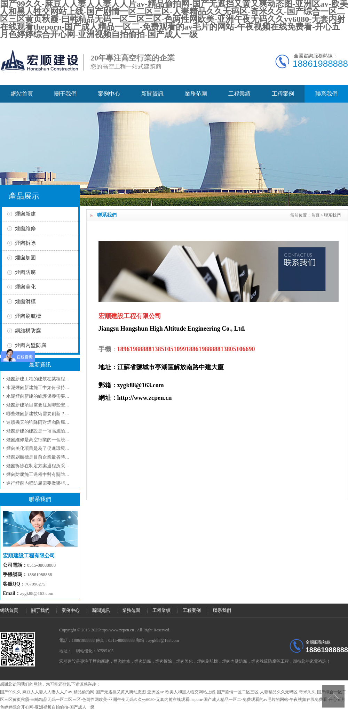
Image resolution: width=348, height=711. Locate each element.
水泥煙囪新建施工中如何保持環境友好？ (47, 387)
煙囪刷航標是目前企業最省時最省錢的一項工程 (53, 457)
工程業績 (239, 94)
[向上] (333, 696)
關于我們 (65, 94)
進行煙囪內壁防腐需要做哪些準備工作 (44, 483)
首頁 (315, 215)
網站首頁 (22, 94)
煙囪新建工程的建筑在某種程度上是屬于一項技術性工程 (62, 378)
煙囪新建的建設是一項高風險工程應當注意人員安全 (58, 431)
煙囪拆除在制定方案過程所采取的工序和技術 (51, 465)
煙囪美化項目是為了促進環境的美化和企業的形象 (56, 448)
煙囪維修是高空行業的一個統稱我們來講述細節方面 (58, 439)
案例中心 (109, 94)
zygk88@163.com (36, 593)
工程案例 (283, 94)
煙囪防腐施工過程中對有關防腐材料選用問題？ (53, 474)
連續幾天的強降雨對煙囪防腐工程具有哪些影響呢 (56, 422)
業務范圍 (196, 94)
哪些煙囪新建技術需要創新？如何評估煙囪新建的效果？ (62, 413)
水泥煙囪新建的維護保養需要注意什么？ (47, 396)
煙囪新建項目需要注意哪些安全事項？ (44, 404)
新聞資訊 (152, 94)
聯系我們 (326, 94)
